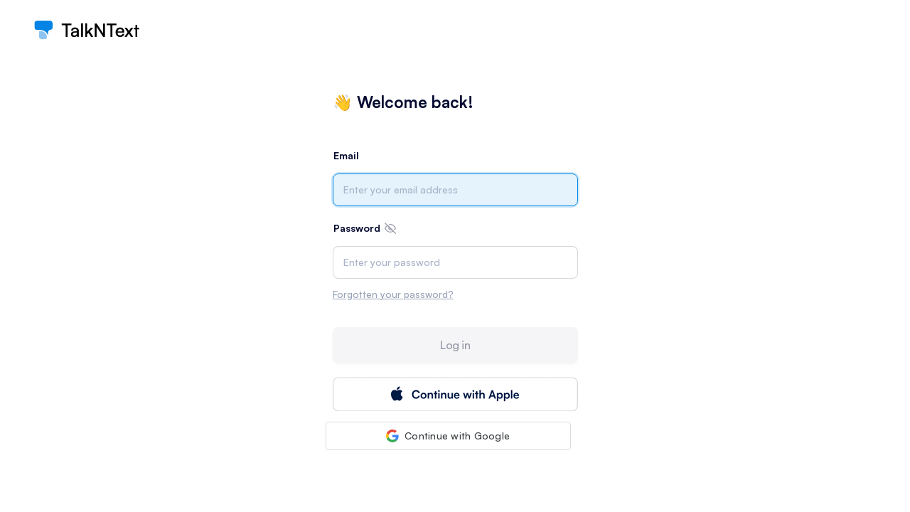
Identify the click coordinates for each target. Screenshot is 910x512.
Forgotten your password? (393, 294)
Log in (455, 345)
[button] (448, 436)
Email (346, 155)
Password (356, 228)
